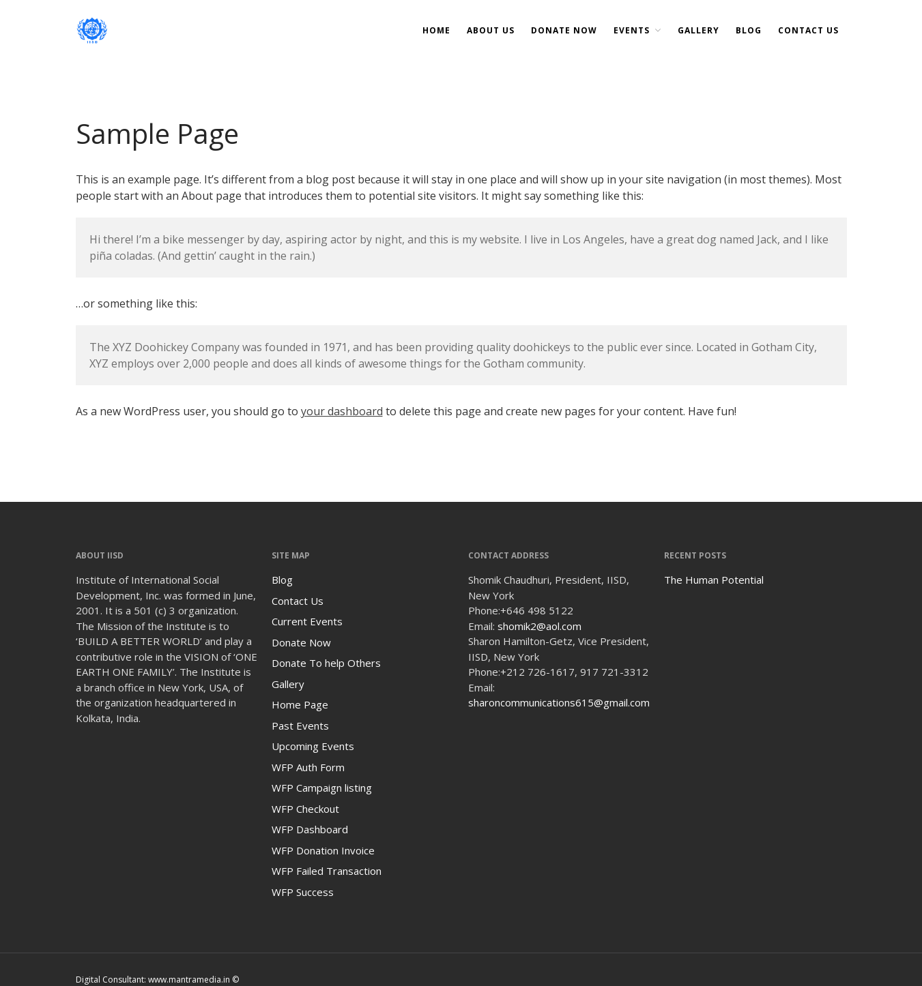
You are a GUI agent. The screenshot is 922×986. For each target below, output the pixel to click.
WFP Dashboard (310, 829)
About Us (491, 30)
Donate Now (301, 642)
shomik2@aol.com (539, 626)
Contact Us (808, 30)
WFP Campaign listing (322, 787)
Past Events (300, 725)
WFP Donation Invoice (323, 850)
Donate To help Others (326, 663)
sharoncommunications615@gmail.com (559, 702)
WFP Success (303, 892)
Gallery (698, 30)
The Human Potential (714, 579)
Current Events (307, 621)
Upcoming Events (313, 746)
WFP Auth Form (308, 767)
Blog (749, 30)
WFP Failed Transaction (326, 871)
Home (436, 30)
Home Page (300, 704)
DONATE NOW (564, 30)
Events (632, 30)
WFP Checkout (305, 809)
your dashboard (342, 411)
